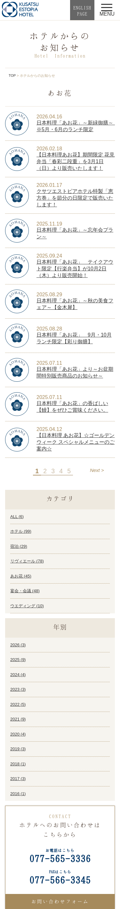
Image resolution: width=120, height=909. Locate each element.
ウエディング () (27, 605)
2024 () (18, 674)
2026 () (18, 644)
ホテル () (20, 531)
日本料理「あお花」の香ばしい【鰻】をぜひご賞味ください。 (72, 407)
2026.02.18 (49, 148)
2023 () (18, 689)
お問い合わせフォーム (60, 901)
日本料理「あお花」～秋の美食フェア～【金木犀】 (74, 304)
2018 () (18, 763)
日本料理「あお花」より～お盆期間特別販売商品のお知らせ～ (74, 372)
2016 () (18, 793)
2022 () (18, 704)
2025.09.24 (49, 256)
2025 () (18, 659)
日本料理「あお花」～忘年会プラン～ (74, 233)
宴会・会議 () (25, 590)
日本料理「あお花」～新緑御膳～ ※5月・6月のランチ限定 (75, 126)
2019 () (18, 748)
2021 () (18, 719)
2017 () (18, 778)
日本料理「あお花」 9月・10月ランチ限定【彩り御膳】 (74, 338)
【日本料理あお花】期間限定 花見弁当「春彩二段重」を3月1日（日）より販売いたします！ (75, 161)
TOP (12, 75)
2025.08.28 (49, 328)
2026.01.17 (49, 185)
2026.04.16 (49, 116)
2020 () (18, 734)
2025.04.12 (49, 429)
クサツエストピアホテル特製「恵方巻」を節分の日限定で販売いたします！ (74, 197)
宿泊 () (18, 546)
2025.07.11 (49, 363)
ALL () (17, 516)
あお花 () (20, 576)
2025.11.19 (49, 224)
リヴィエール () (27, 561)
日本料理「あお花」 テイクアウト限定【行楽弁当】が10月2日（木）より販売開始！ (74, 268)
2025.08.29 (49, 294)
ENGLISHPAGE (82, 10)
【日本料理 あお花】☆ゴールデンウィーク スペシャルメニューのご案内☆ (75, 442)
